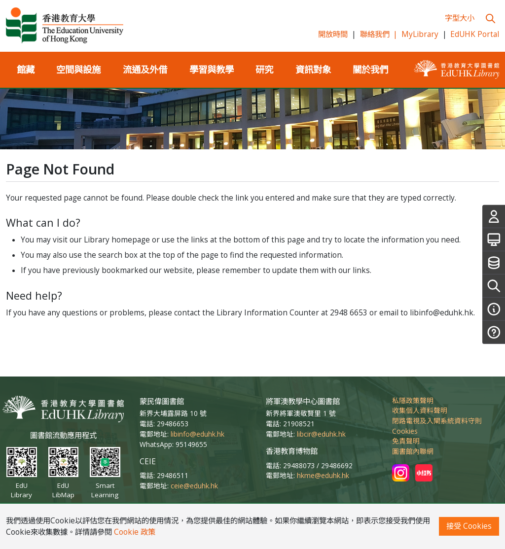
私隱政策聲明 (412, 400)
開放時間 (333, 34)
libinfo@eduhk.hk (197, 434)
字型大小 (459, 18)
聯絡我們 (379, 34)
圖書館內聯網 (412, 451)
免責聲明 (406, 441)
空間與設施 (78, 69)
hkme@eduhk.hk (323, 475)
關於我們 (370, 69)
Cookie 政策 (134, 532)
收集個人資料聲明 (419, 410)
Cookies (405, 431)
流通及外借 (145, 69)
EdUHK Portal (474, 34)
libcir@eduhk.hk (321, 434)
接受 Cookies (469, 526)
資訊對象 (313, 69)
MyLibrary (419, 34)
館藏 (26, 69)
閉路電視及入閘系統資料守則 (437, 420)
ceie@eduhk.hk (194, 485)
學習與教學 (211, 69)
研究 (264, 69)
